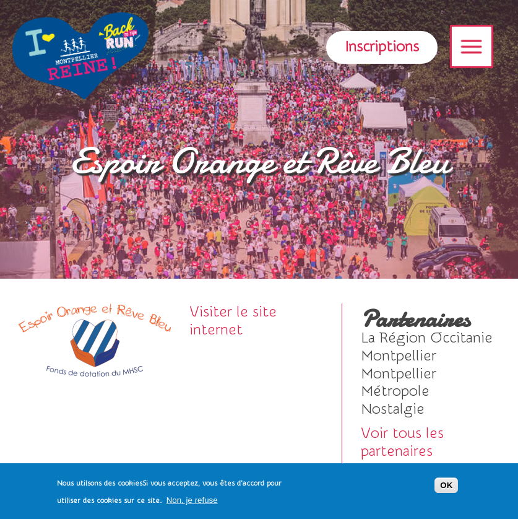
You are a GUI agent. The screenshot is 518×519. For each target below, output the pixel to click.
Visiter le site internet (233, 320)
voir (427, 338)
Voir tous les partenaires (402, 442)
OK (446, 485)
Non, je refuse (192, 500)
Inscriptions (382, 46)
